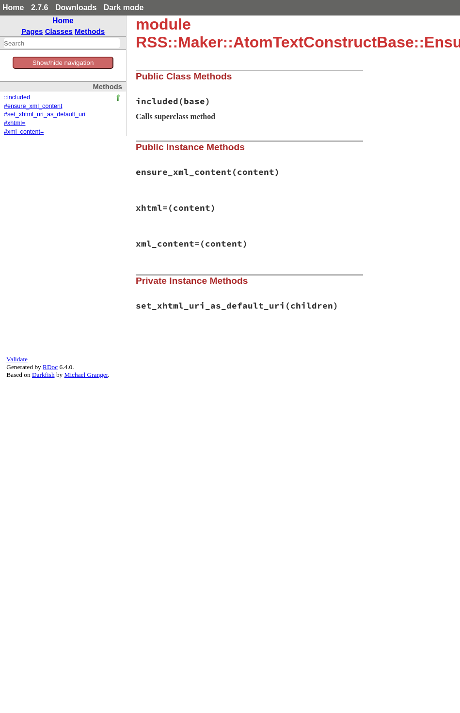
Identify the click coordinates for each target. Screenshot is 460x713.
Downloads (75, 7)
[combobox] (62, 43)
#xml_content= (24, 131)
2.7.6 (39, 7)
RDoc (50, 367)
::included (17, 97)
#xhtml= (14, 123)
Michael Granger (86, 374)
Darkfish (43, 374)
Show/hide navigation (63, 62)
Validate (17, 359)
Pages (32, 31)
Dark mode (124, 7)
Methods (90, 31)
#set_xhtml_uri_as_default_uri (44, 114)
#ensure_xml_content (33, 106)
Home (13, 7)
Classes (59, 31)
